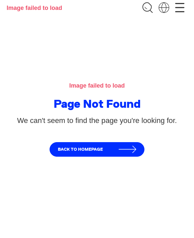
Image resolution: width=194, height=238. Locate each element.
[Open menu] (179, 8)
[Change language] (164, 7)
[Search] (147, 7)
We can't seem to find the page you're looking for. (97, 120)
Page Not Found (97, 104)
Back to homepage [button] (97, 149)
